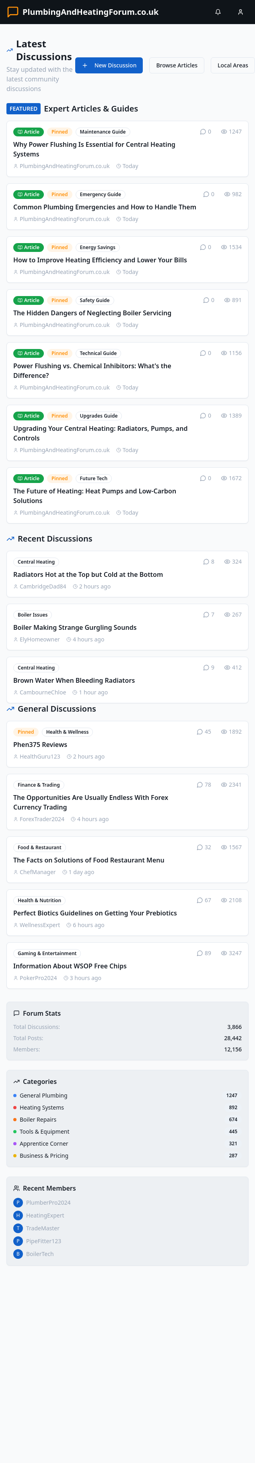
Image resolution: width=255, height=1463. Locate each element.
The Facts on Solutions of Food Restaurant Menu (89, 860)
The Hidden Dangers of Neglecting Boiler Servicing (92, 312)
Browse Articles (176, 65)
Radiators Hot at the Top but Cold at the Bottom (88, 574)
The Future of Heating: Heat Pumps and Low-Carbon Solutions (94, 496)
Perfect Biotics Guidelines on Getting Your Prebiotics (95, 913)
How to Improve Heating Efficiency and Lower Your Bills (100, 260)
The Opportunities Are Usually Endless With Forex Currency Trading (90, 802)
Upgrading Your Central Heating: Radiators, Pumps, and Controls (100, 433)
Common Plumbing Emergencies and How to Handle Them (104, 207)
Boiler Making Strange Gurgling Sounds (75, 627)
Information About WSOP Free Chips (70, 966)
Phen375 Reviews (40, 744)
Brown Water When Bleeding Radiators (74, 680)
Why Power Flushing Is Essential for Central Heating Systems (94, 149)
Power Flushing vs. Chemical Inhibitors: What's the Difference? (92, 370)
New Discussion (109, 65)
